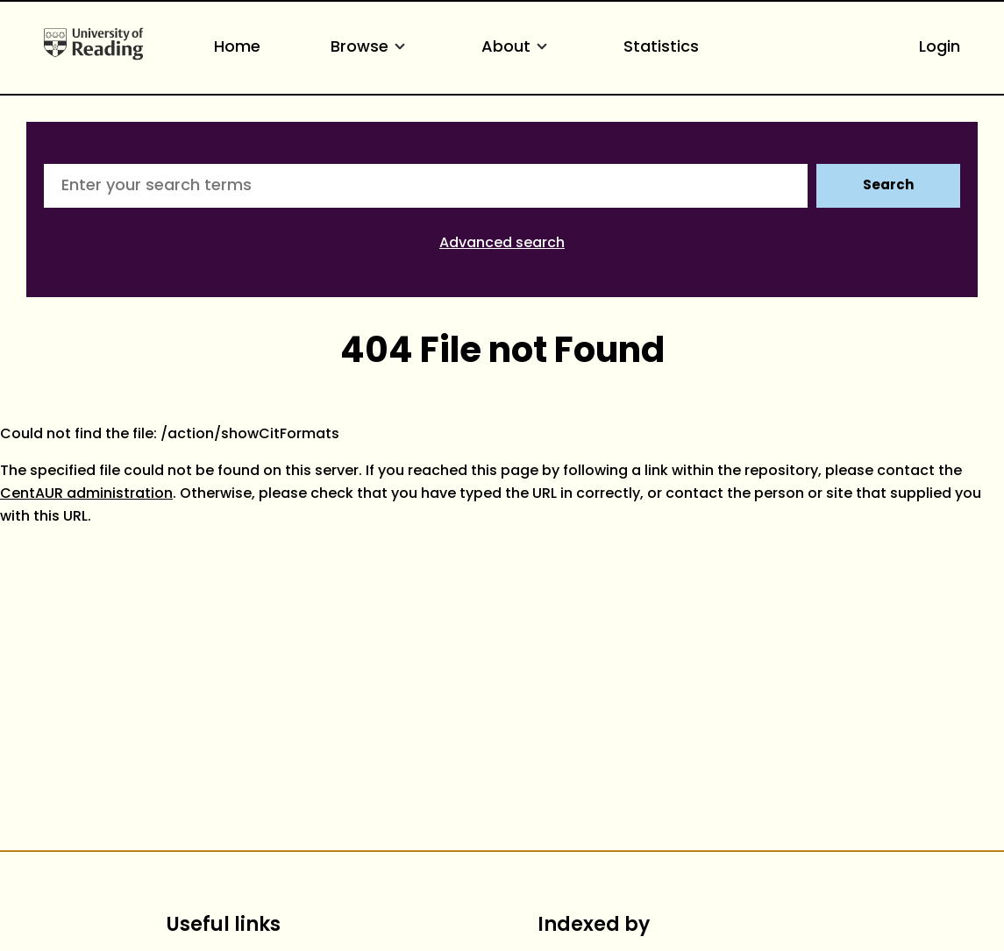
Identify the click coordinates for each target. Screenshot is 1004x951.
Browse (371, 47)
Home (237, 47)
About (517, 47)
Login (939, 47)
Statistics (661, 47)
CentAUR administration (86, 494)
